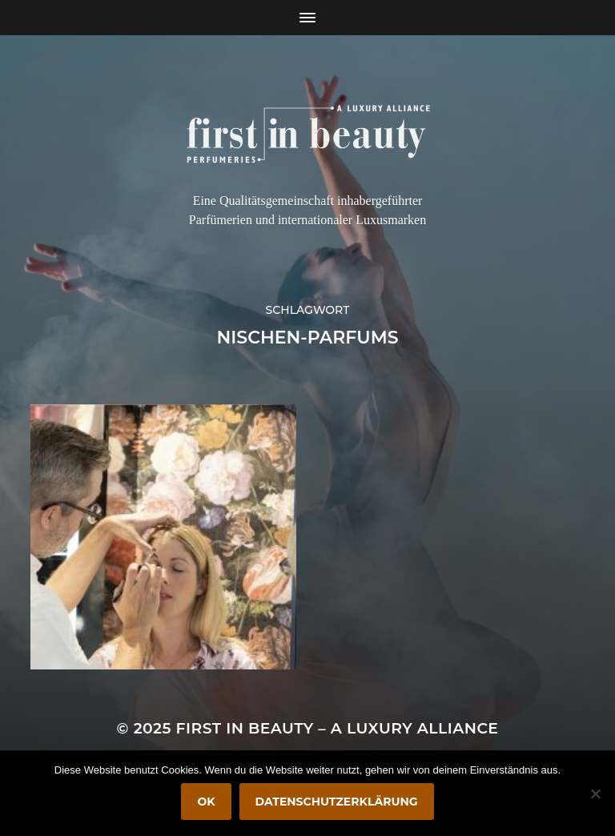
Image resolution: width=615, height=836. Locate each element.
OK (206, 801)
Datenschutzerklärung (336, 801)
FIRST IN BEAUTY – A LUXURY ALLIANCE (337, 728)
